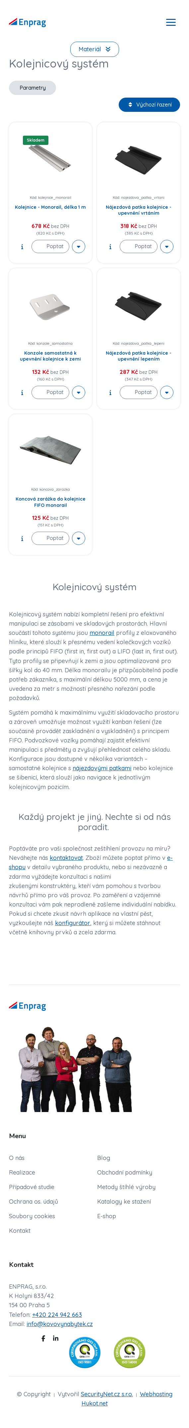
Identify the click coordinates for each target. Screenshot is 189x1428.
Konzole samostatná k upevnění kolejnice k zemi (50, 356)
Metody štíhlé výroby (126, 1187)
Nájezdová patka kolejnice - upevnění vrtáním (138, 210)
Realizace (22, 1172)
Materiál (95, 49)
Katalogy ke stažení (124, 1201)
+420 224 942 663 (57, 1314)
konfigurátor (72, 923)
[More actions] (78, 246)
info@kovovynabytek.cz (60, 1324)
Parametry (33, 87)
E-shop (106, 1216)
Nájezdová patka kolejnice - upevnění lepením (138, 356)
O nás (17, 1158)
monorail (102, 633)
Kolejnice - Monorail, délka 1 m (50, 207)
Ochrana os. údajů (33, 1201)
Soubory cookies (32, 1216)
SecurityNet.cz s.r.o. (107, 1394)
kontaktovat (66, 858)
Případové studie (31, 1187)
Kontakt (20, 1230)
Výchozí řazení (149, 104)
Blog (103, 1158)
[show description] (22, 246)
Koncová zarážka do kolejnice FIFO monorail (51, 502)
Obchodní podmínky (124, 1172)
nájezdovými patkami (102, 768)
